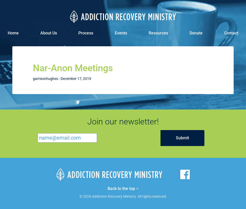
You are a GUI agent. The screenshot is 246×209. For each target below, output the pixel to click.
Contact (231, 33)
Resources (158, 33)
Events (121, 33)
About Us (48, 33)
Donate (196, 33)
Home (13, 33)
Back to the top (123, 188)
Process (85, 33)
